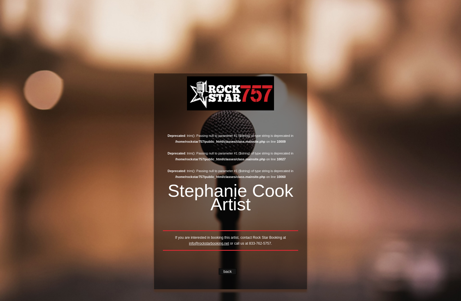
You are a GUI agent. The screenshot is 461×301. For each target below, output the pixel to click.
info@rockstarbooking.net (209, 243)
